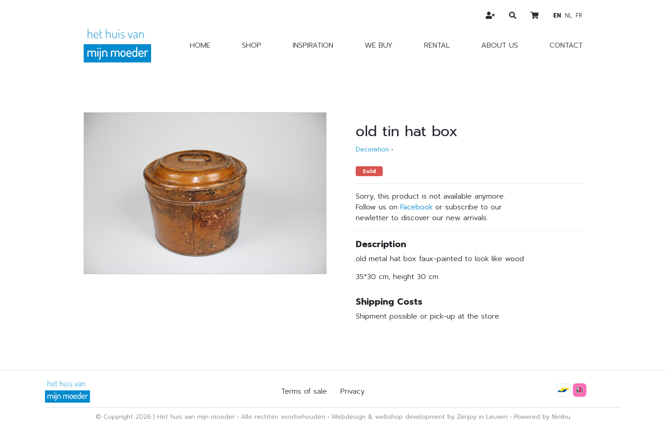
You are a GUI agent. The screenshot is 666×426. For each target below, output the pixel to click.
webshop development (410, 417)
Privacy (352, 391)
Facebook (416, 207)
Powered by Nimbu (542, 417)
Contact (566, 45)
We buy (379, 45)
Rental (437, 45)
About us (499, 45)
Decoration (372, 149)
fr (579, 15)
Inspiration (313, 45)
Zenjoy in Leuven (482, 417)
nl (568, 15)
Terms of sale (304, 391)
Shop (251, 45)
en (557, 15)
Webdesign (348, 417)
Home (200, 45)
